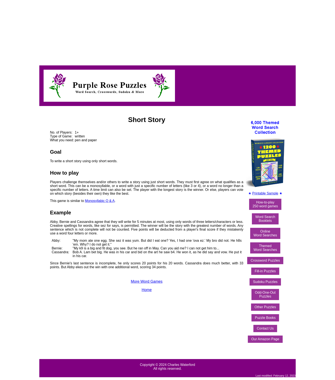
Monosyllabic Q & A (100, 201)
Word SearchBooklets (265, 218)
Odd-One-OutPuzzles (265, 294)
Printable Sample (265, 193)
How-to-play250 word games (265, 204)
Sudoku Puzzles (265, 282)
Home (147, 290)
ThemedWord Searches (265, 248)
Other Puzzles (265, 307)
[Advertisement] (130, 32)
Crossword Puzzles (265, 260)
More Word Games (146, 281)
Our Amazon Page (265, 339)
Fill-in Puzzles (265, 271)
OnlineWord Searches (265, 233)
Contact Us (265, 328)
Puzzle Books (265, 318)
